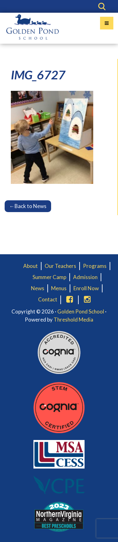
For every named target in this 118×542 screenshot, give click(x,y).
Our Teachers (60, 266)
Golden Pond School (80, 311)
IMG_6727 (38, 75)
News (37, 288)
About (30, 266)
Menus (59, 288)
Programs (95, 266)
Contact (47, 299)
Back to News (27, 206)
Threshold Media (73, 319)
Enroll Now (86, 288)
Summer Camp (49, 277)
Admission (85, 277)
